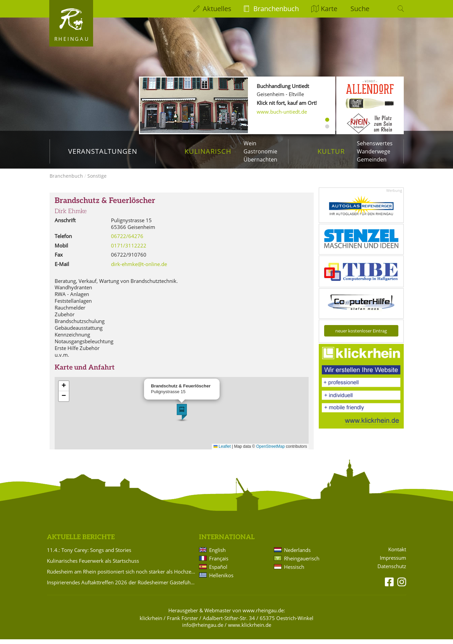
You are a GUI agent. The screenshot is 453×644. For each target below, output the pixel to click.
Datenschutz (391, 571)
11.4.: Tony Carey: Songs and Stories (89, 554)
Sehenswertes (375, 143)
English (217, 554)
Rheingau (72, 38)
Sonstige (97, 180)
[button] (182, 417)
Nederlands (297, 554)
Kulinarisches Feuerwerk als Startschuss (93, 565)
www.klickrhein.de (249, 629)
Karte (329, 8)
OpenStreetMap (270, 451)
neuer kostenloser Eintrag (361, 335)
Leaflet (222, 451)
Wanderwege (373, 151)
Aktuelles (217, 8)
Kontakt (397, 554)
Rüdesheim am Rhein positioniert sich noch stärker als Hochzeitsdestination (122, 576)
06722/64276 (127, 240)
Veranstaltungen (102, 151)
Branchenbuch (276, 8)
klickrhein (151, 622)
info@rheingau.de (202, 629)
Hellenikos (221, 580)
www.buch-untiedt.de (282, 111)
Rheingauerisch (301, 563)
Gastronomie (260, 151)
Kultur (331, 151)
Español (218, 571)
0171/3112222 (128, 250)
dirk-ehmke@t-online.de (139, 268)
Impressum (393, 562)
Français (218, 563)
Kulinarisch (208, 151)
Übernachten (260, 159)
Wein (250, 143)
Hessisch (294, 571)
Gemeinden (372, 159)
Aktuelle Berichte (81, 542)
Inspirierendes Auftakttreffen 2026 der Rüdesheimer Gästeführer (122, 587)
